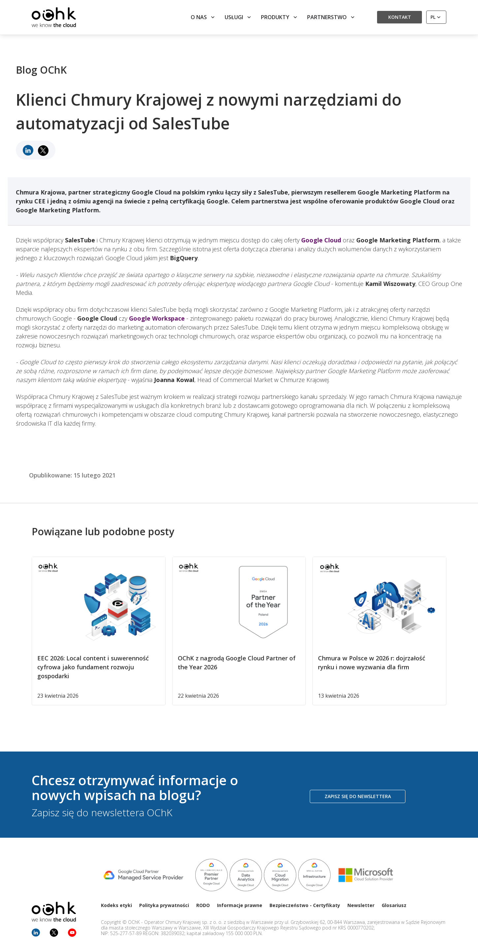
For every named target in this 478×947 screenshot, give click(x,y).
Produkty (280, 17)
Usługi (238, 17)
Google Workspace (157, 318)
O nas (203, 17)
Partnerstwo (331, 17)
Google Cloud (321, 240)
